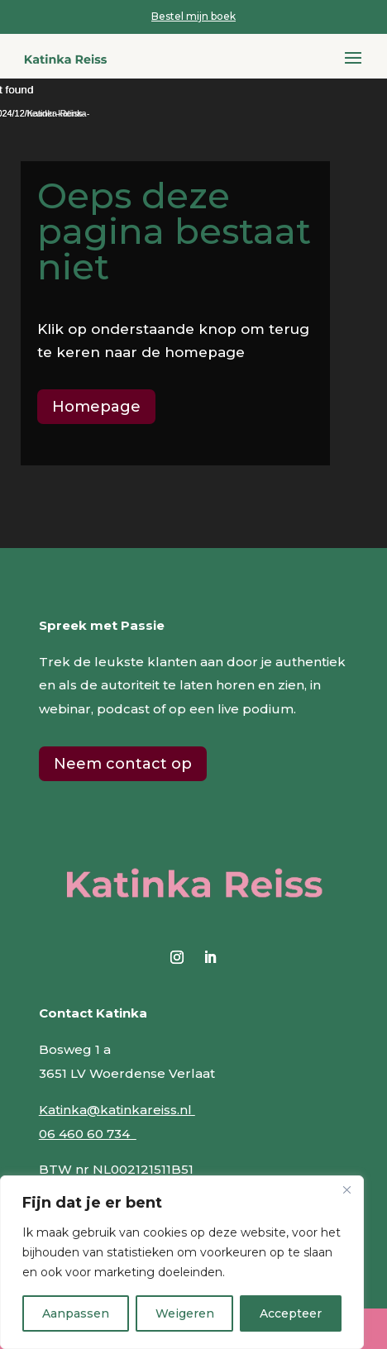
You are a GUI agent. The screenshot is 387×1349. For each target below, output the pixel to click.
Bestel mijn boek (193, 16)
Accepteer (291, 1313)
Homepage (96, 407)
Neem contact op (123, 764)
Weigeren (184, 1313)
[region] (182, 1262)
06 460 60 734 (87, 1134)
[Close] (346, 1189)
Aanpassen (75, 1313)
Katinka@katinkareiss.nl (117, 1110)
